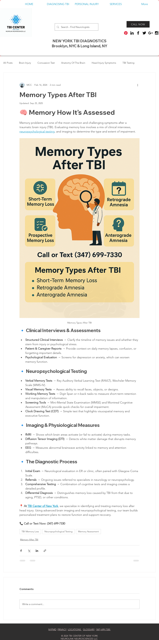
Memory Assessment (88, 531)
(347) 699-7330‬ (103, 629)
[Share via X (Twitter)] (29, 550)
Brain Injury (25, 62)
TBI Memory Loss (30, 531)
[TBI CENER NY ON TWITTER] (144, 33)
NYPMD (52, 629)
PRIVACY (62, 629)
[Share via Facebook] (21, 550)
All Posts (7, 62)
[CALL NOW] (138, 24)
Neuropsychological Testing (58, 531)
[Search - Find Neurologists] (76, 26)
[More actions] (138, 85)
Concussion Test (46, 62)
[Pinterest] (125, 33)
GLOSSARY (89, 629)
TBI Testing (128, 62)
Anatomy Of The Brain (73, 62)
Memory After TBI (29, 539)
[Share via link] (44, 550)
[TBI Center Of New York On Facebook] (138, 33)
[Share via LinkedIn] (36, 550)
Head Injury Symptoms (104, 62)
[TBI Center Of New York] (156, 33)
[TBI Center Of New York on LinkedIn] (132, 33)
